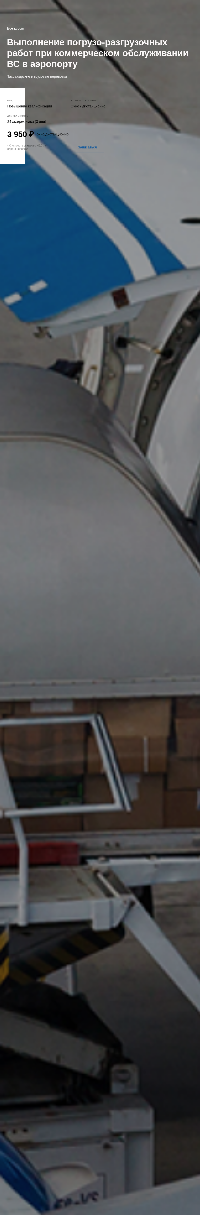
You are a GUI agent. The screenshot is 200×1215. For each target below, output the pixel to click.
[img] (189, 137)
